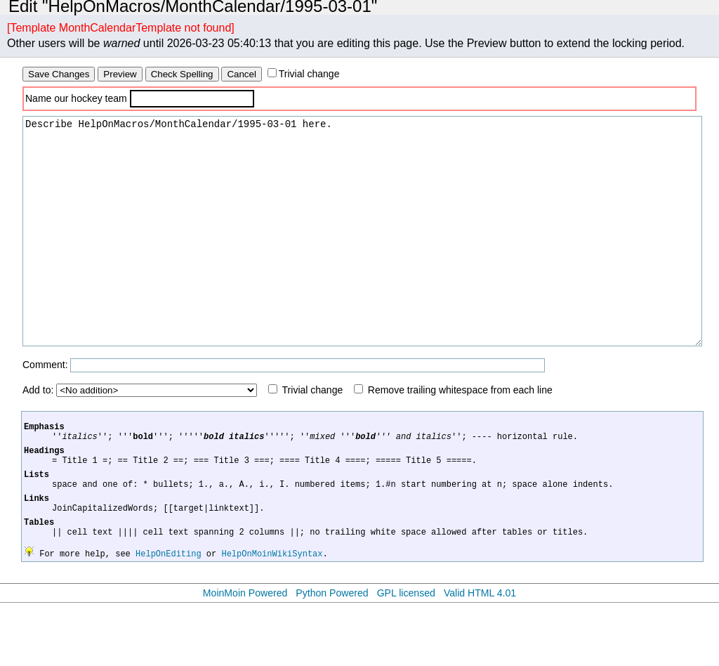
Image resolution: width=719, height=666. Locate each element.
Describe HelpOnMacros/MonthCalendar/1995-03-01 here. (362, 252)
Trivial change (309, 73)
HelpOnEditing (169, 616)
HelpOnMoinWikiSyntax (271, 616)
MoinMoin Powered (245, 656)
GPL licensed (406, 656)
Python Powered (332, 656)
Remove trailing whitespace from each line (460, 432)
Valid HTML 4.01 (480, 656)
